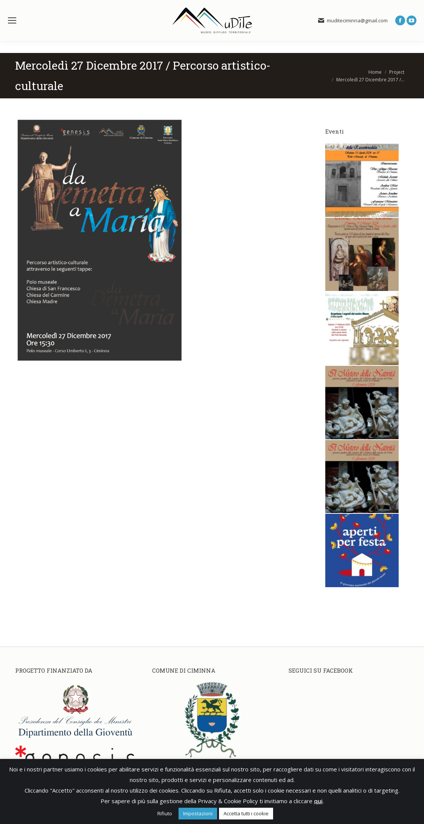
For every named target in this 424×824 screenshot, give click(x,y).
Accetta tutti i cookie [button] (246, 813)
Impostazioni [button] (198, 813)
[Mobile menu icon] (12, 20)
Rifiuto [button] (164, 813)
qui (318, 801)
